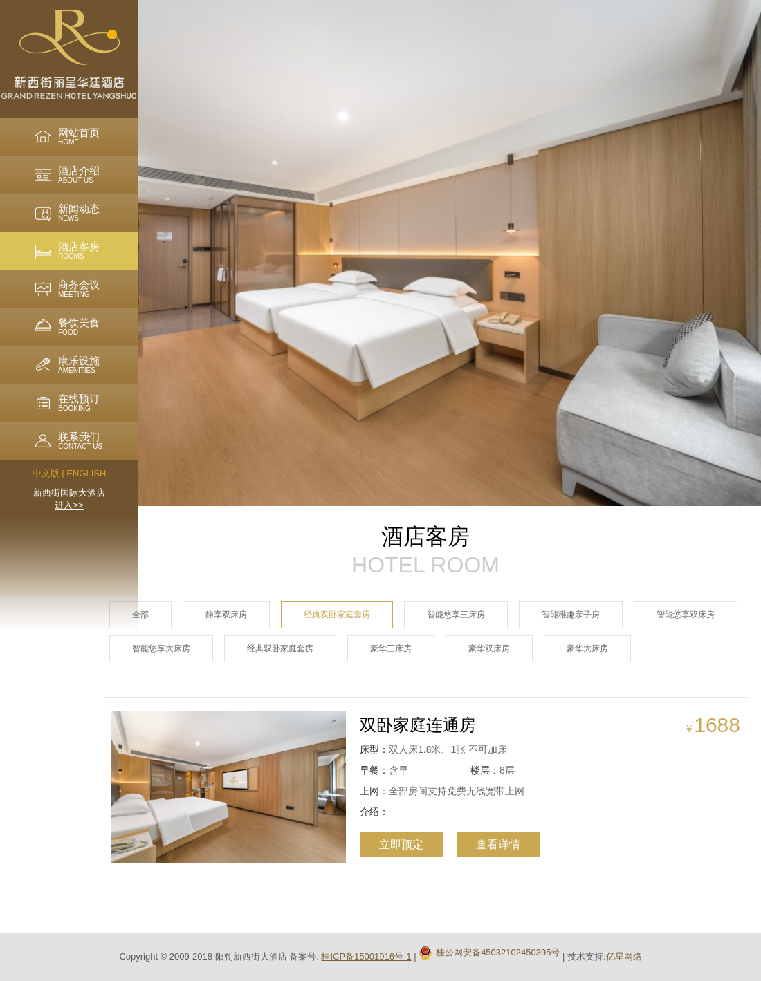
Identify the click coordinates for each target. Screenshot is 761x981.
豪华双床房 (489, 648)
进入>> (69, 505)
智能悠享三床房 (456, 614)
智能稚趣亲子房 (571, 614)
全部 (140, 614)
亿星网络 (624, 956)
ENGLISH (86, 473)
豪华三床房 (391, 648)
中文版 (46, 473)
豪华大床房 (587, 648)
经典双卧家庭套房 (337, 614)
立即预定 (391, 844)
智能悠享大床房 (161, 648)
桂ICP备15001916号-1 (366, 956)
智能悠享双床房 (686, 614)
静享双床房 (226, 614)
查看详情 (488, 844)
